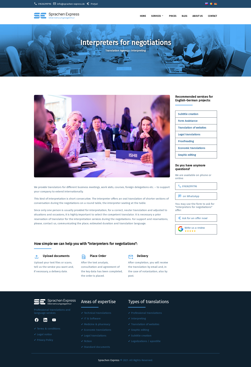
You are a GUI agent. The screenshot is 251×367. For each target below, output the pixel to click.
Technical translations (97, 312)
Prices (172, 16)
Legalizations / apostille (146, 341)
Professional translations (146, 312)
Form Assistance (187, 120)
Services (157, 15)
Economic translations (191, 148)
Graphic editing (187, 154)
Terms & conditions (48, 328)
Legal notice (44, 334)
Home (143, 16)
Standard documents (97, 347)
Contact (212, 16)
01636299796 (187, 186)
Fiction (88, 341)
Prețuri (92, 3)
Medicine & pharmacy (97, 324)
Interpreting (138, 318)
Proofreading (186, 141)
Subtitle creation (188, 114)
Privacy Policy (45, 340)
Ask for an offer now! (192, 218)
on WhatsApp (188, 196)
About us (197, 16)
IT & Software (92, 318)
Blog (184, 16)
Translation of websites (192, 127)
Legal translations (189, 134)
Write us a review (191, 229)
